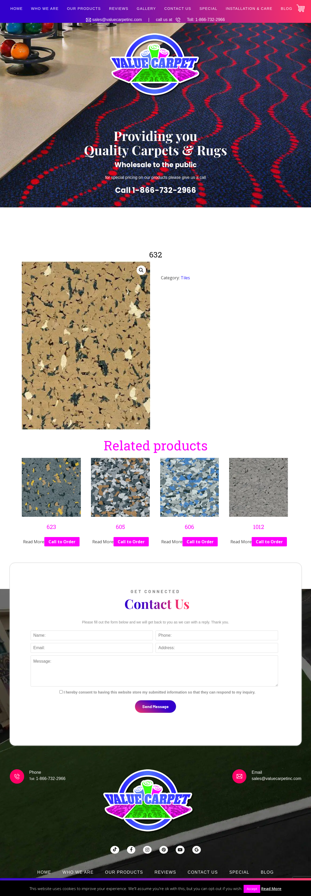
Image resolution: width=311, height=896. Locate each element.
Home (16, 8)
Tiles (185, 278)
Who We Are (45, 8)
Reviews (119, 8)
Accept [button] (252, 888)
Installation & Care (249, 8)
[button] (141, 270)
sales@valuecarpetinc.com (117, 19)
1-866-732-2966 (210, 19)
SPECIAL (208, 8)
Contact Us (177, 8)
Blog (286, 8)
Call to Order (61, 542)
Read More (271, 888)
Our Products (84, 8)
